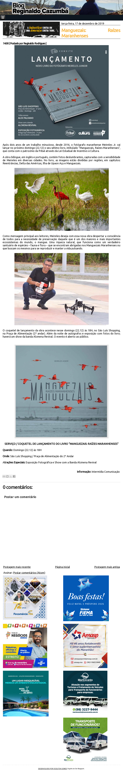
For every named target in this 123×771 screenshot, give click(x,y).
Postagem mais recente (17, 566)
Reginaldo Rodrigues (34, 43)
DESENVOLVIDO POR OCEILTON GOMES (52, 769)
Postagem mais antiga (107, 566)
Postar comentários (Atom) (29, 572)
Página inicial (62, 566)
